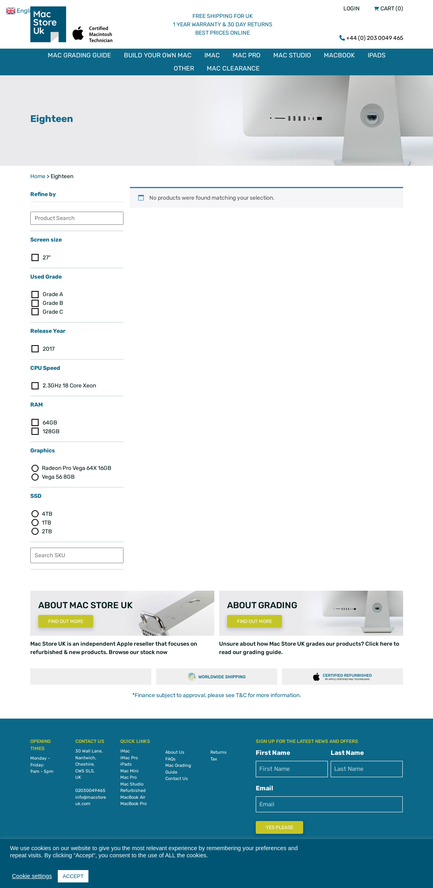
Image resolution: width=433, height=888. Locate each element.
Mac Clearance (233, 68)
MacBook (339, 55)
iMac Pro (129, 756)
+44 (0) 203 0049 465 (374, 38)
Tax (213, 757)
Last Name (347, 752)
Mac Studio (292, 55)
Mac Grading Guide (79, 55)
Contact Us (176, 777)
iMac (212, 55)
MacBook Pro (133, 802)
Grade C (53, 311)
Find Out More (65, 620)
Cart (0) (391, 8)
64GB (50, 421)
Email (264, 787)
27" (47, 256)
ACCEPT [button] (73, 876)
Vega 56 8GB (58, 476)
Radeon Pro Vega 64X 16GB (76, 467)
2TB (47, 530)
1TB (46, 522)
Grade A (53, 293)
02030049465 (90, 789)
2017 (49, 348)
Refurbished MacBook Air (133, 793)
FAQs (170, 757)
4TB (47, 513)
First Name (273, 752)
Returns (218, 751)
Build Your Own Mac (158, 55)
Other (184, 68)
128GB (51, 430)
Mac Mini (129, 769)
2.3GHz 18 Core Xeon (69, 384)
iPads (377, 55)
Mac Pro (247, 55)
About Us (174, 751)
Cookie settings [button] (32, 876)
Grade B (53, 302)
